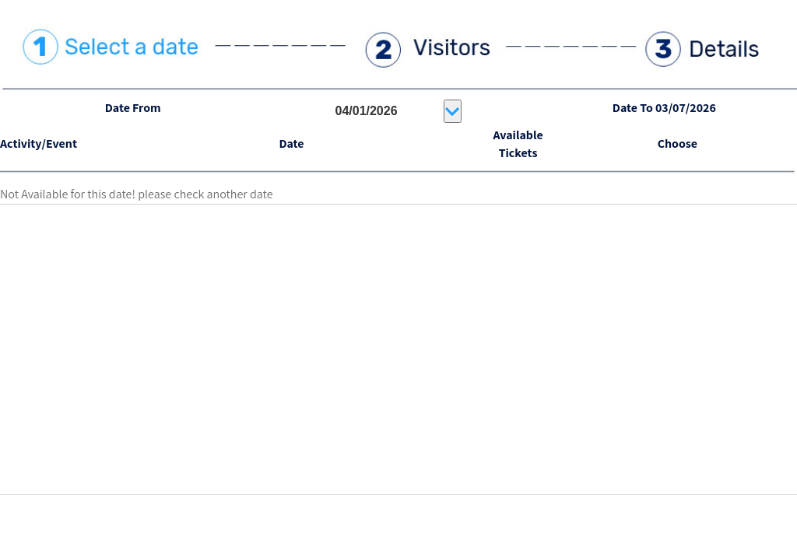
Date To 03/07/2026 (664, 108)
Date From (133, 108)
